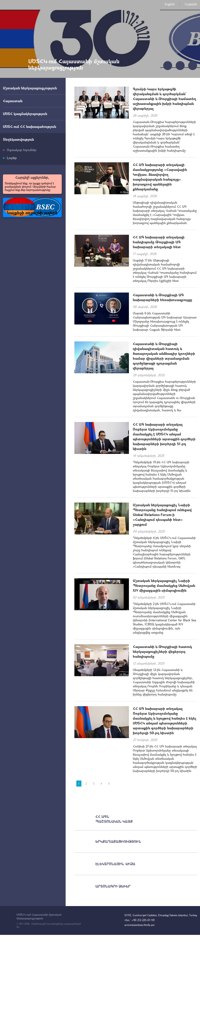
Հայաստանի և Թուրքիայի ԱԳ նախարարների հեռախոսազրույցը (162, 297)
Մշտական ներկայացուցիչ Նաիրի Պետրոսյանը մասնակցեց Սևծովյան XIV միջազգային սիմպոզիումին (164, 585)
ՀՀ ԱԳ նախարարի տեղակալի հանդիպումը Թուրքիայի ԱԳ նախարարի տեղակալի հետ (159, 242)
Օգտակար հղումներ (21, 150)
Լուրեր (12, 158)
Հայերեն (191, 4)
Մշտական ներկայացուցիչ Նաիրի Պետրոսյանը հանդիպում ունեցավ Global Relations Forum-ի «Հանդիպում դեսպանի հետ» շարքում (162, 515)
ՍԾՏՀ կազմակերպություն (25, 113)
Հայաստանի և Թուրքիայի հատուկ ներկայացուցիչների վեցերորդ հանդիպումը (162, 651)
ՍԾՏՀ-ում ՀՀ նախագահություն (29, 126)
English (170, 4)
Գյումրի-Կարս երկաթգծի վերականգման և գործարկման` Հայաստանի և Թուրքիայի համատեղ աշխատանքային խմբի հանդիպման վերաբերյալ (164, 99)
